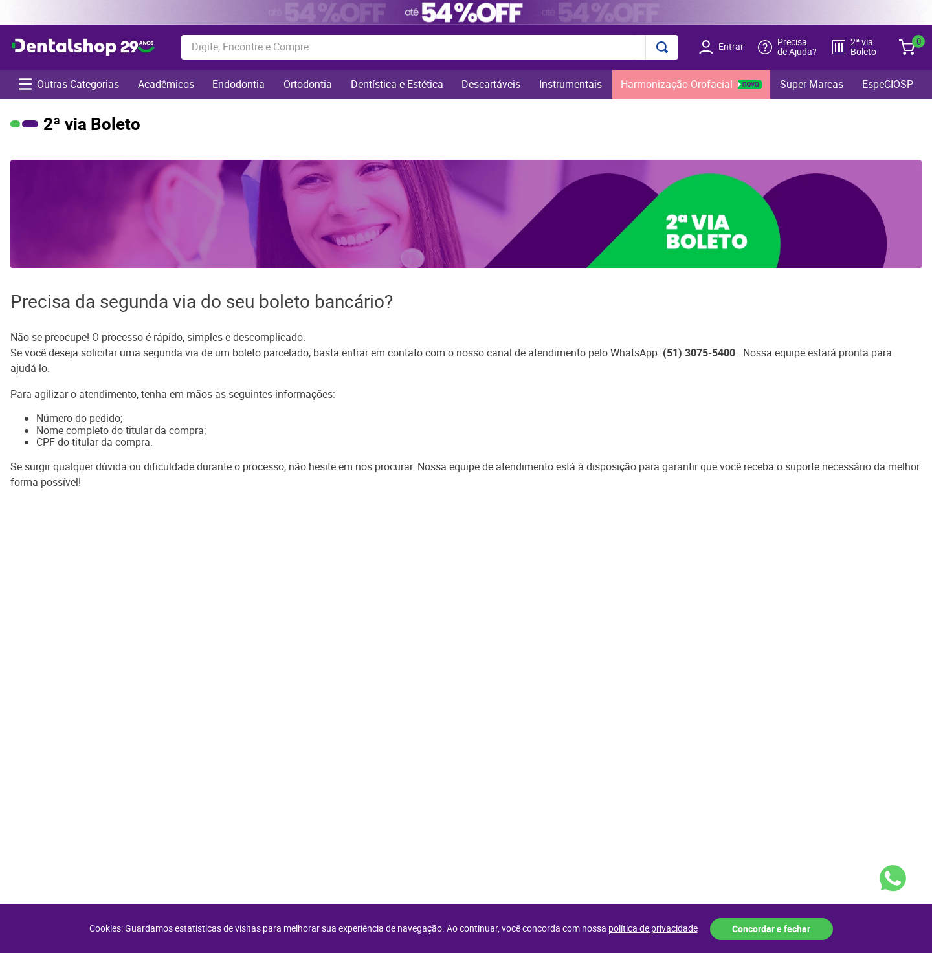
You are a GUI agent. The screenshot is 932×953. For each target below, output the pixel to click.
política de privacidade (653, 928)
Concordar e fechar (771, 929)
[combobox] (429, 47)
